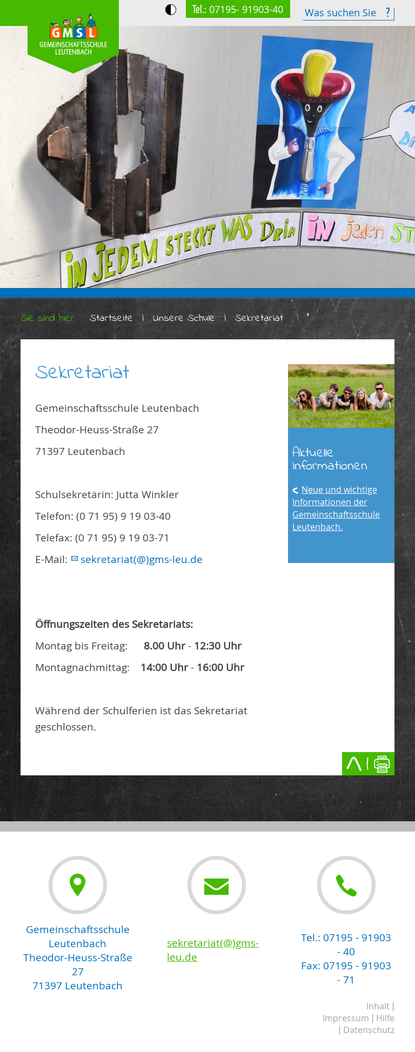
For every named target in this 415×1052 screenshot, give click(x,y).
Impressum (346, 1018)
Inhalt (378, 1006)
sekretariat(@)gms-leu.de (142, 559)
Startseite (111, 318)
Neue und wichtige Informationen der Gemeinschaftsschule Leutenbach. (336, 508)
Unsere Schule (184, 318)
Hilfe (385, 1018)
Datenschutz (368, 1030)
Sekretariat (259, 318)
